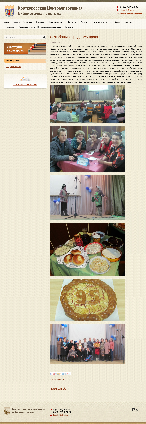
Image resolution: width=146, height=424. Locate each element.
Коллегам (129, 22)
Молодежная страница (102, 22)
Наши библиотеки (57, 22)
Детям (118, 22)
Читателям (73, 22)
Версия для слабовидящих (131, 13)
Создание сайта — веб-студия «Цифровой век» (137, 409)
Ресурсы (85, 22)
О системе (41, 22)
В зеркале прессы (13, 67)
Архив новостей (58, 379)
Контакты (69, 27)
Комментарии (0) (58, 388)
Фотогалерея (27, 22)
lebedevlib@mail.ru (127, 10)
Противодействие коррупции (49, 27)
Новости (16, 22)
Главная (6, 22)
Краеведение (9, 27)
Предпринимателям (27, 27)
